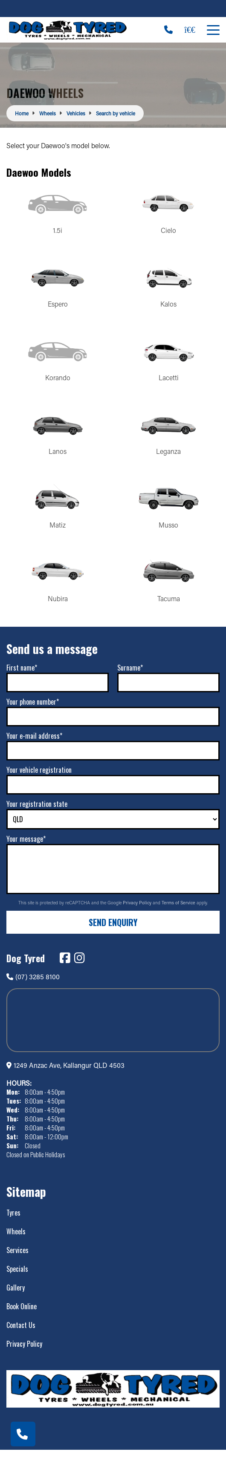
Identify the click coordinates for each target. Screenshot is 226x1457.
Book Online (21, 1313)
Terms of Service (179, 909)
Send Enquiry (113, 928)
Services (17, 1257)
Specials (17, 1276)
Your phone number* (32, 708)
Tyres (13, 1219)
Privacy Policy (138, 909)
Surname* (130, 674)
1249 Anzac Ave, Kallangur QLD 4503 (69, 1071)
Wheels (16, 1238)
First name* (21, 674)
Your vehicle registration (39, 777)
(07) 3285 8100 (33, 982)
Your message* (26, 845)
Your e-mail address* (34, 742)
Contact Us (20, 1332)
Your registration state (36, 811)
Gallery (15, 1294)
